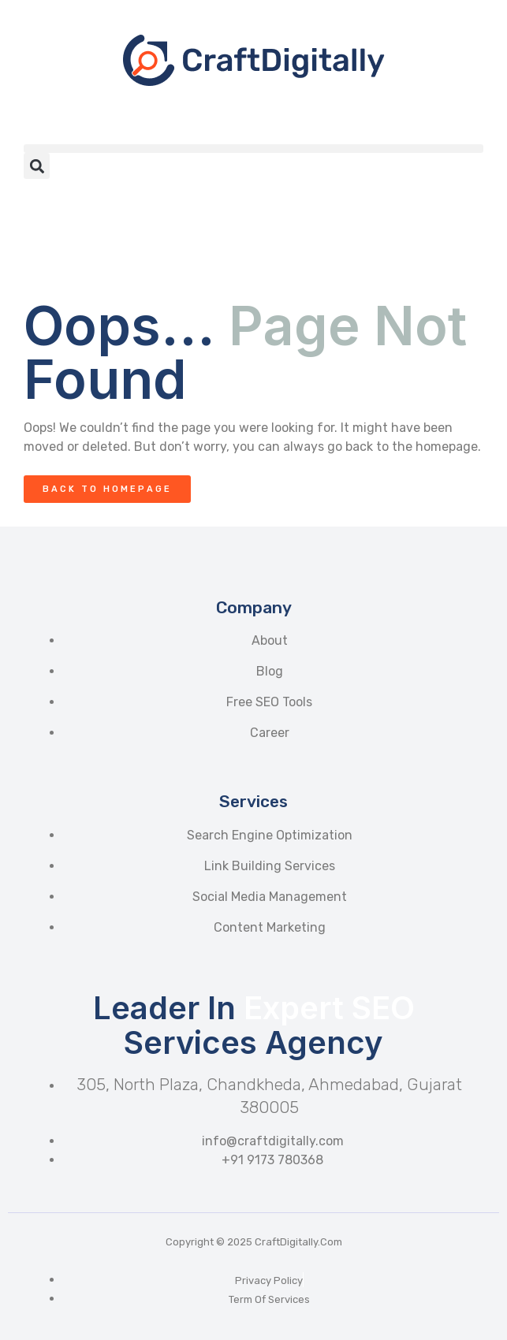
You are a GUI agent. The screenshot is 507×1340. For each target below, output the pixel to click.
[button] (253, 148)
